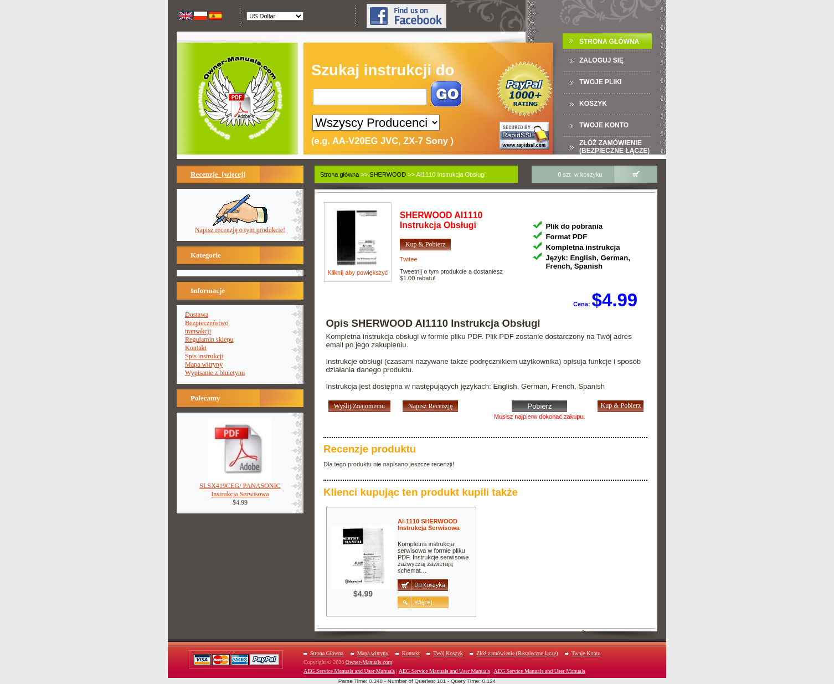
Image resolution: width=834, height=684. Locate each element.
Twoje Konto (586, 653)
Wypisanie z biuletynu (215, 373)
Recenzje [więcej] (218, 174)
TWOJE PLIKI (600, 82)
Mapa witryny (204, 364)
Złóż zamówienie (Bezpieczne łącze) (614, 147)
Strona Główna (609, 41)
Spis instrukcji (204, 356)
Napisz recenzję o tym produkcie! (240, 227)
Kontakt (196, 348)
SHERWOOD (387, 174)
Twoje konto (604, 125)
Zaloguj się (601, 60)
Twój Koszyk (447, 653)
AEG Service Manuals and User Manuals (349, 671)
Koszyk (593, 103)
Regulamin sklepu (209, 339)
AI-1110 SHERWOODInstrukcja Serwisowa (429, 524)
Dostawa (196, 314)
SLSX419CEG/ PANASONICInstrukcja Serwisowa (239, 487)
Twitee (409, 259)
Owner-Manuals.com (369, 662)
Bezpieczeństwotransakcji (207, 327)
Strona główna (339, 174)
